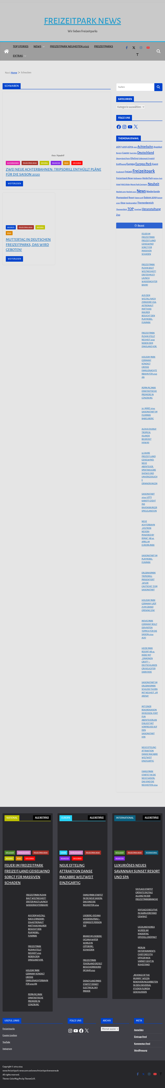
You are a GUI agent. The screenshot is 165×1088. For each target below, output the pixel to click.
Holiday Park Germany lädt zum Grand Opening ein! (149, 605)
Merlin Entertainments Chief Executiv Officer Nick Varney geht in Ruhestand (146, 956)
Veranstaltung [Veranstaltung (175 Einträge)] (151, 209)
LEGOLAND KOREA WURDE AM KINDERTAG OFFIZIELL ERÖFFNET (147, 932)
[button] (43, 47)
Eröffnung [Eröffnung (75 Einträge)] (121, 164)
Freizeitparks (103, 46)
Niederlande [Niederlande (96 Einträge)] (153, 191)
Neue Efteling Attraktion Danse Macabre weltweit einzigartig (150, 754)
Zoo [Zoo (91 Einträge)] (118, 215)
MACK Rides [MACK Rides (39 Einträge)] (125, 184)
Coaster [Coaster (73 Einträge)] (125, 153)
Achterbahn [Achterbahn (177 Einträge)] (145, 146)
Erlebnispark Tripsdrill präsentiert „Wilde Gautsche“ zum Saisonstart (149, 581)
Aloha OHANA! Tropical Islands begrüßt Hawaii (149, 436)
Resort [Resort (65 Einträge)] (132, 198)
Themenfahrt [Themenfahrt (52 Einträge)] (121, 209)
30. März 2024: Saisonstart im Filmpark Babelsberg (149, 413)
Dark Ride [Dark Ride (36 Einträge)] (133, 153)
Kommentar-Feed (142, 1044)
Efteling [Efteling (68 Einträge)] (134, 158)
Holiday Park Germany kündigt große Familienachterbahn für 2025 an (149, 367)
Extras (18, 55)
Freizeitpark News (82, 20)
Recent (139, 225)
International (151, 852)
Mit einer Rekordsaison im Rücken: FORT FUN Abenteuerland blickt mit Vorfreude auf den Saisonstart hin (150, 721)
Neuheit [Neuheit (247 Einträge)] (153, 184)
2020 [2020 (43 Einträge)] (135, 147)
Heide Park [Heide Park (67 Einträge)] (147, 178)
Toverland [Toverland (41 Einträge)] (137, 209)
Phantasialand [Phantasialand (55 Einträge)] (122, 198)
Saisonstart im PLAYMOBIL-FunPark (149, 559)
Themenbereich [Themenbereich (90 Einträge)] (145, 203)
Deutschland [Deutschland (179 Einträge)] (145, 152)
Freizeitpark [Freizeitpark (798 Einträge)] (143, 171)
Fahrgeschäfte (23, 852)
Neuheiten (56, 163)
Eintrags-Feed (140, 1037)
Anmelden (138, 1030)
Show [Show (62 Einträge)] (123, 203)
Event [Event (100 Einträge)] (155, 164)
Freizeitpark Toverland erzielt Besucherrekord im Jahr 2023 (92, 965)
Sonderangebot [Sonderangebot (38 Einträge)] (131, 203)
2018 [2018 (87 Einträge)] (124, 147)
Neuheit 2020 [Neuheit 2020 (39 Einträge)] (131, 192)
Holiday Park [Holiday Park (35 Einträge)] (157, 178)
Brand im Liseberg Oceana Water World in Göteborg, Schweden (92, 943)
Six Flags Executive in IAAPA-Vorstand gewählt (147, 913)
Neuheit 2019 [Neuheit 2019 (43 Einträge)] (121, 192)
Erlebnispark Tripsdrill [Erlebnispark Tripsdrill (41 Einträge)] (146, 158)
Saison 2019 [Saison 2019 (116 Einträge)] (150, 197)
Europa (63, 852)
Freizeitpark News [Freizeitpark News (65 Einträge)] (124, 178)
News (37, 46)
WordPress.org (140, 1050)
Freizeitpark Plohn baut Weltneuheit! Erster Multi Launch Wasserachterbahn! (149, 275)
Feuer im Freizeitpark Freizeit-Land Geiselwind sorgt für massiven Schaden (149, 244)
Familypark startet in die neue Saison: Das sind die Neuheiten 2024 (150, 778)
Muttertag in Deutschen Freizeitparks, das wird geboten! (28, 244)
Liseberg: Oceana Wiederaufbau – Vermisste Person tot (92, 921)
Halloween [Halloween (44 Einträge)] (137, 178)
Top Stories (20, 46)
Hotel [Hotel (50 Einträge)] (118, 184)
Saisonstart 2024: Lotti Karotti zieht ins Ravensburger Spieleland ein (149, 502)
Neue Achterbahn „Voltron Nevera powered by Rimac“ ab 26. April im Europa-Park (148, 533)
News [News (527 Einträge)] (141, 191)
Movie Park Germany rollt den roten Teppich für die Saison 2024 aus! (149, 629)
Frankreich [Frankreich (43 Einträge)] (120, 172)
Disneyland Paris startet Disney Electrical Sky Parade (92, 986)
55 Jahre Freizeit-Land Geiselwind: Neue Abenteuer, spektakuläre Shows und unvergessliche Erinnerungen (149, 468)
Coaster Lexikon (10, 1035)
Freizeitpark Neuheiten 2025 (69, 46)
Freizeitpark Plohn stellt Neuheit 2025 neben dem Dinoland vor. (149, 340)
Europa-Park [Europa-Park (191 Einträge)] (143, 164)
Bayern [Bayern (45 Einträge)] (119, 153)
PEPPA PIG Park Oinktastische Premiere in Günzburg (149, 393)
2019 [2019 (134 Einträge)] (130, 146)
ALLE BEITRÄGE (42, 818)
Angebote (11, 227)
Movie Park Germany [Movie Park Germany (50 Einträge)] (138, 184)
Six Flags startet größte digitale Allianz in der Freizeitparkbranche (147, 894)
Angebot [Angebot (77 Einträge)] (158, 147)
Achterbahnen (13, 163)
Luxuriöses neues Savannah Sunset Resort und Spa (137, 871)
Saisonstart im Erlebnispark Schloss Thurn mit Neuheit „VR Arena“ (150, 689)
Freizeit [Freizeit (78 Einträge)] (128, 172)
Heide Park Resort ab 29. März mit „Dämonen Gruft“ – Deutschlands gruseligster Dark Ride (149, 660)
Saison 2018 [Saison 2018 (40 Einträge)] (139, 198)
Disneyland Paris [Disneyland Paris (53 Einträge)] (123, 159)
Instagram (7, 1049)
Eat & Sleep (10, 852)
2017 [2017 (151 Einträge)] (119, 146)
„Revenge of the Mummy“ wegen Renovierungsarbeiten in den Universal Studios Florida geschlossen (145, 983)
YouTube (6, 1042)
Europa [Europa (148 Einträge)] (130, 164)
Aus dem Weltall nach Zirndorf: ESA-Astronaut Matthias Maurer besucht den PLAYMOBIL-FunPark (149, 309)
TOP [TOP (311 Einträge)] (130, 209)
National (44, 163)
